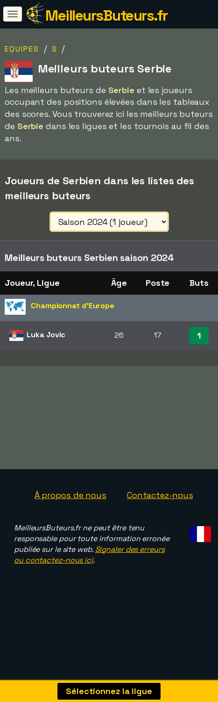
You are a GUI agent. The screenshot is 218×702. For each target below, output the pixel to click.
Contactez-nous (160, 495)
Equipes (22, 49)
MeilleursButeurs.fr (106, 15)
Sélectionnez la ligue (109, 691)
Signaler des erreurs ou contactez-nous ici (89, 554)
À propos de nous (70, 495)
